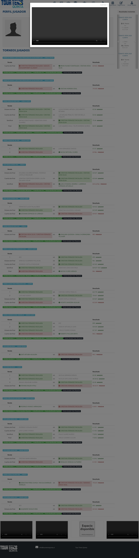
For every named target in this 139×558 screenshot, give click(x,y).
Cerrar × (104, 5)
